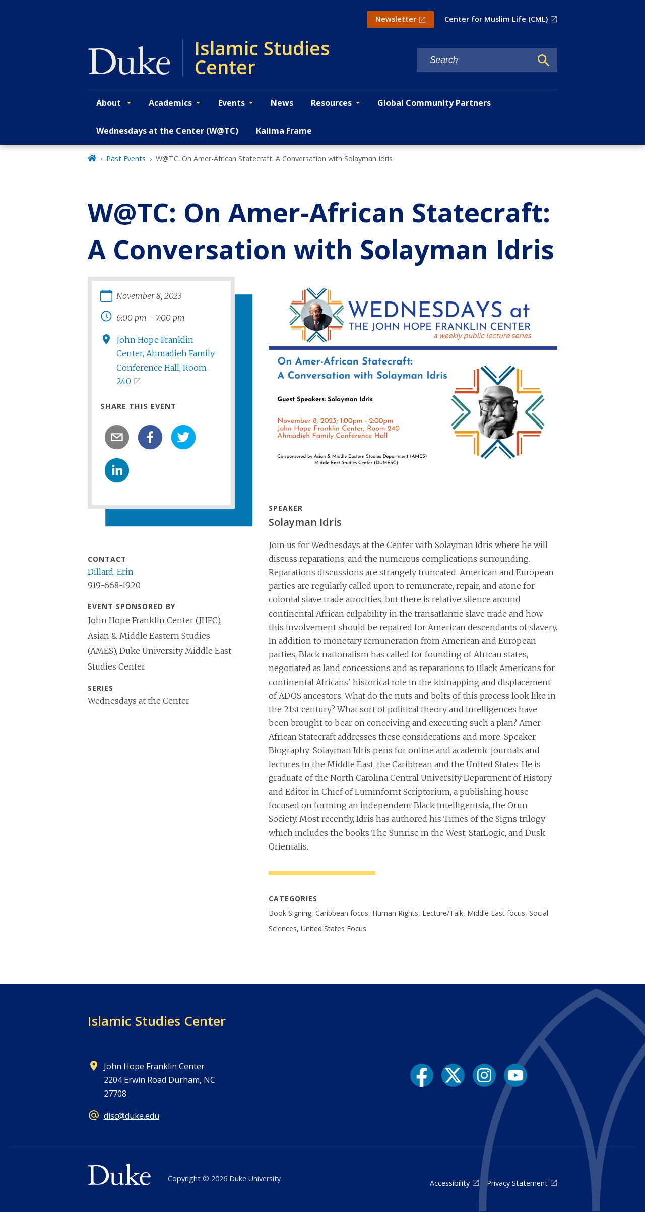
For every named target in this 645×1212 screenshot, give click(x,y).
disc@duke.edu (131, 1115)
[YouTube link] (515, 1075)
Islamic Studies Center (157, 1021)
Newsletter (395, 19)
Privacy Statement (517, 1183)
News (282, 102)
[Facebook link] (421, 1075)
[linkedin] (117, 470)
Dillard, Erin (111, 572)
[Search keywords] (474, 60)
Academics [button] (170, 102)
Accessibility (450, 1183)
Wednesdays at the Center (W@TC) (167, 130)
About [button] (109, 102)
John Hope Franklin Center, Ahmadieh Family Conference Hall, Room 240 (165, 360)
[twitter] (183, 437)
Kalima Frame (284, 130)
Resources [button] (331, 102)
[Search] (544, 60)
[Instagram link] (484, 1075)
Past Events (126, 158)
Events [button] (231, 102)
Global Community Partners (434, 102)
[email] (117, 437)
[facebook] (150, 437)
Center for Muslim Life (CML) (496, 19)
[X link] (453, 1075)
